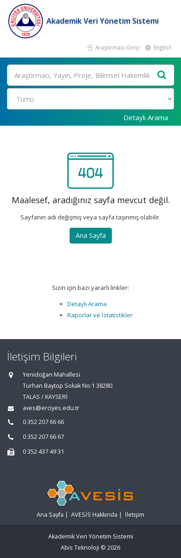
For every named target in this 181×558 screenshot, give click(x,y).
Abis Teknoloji (80, 548)
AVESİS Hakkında (94, 515)
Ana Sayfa (91, 235)
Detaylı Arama (145, 117)
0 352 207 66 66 (43, 422)
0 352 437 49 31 (43, 451)
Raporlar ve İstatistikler (100, 315)
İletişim (134, 515)
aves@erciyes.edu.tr (51, 408)
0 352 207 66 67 (43, 437)
